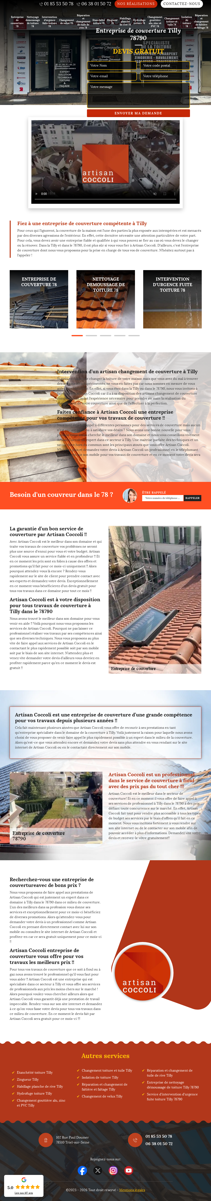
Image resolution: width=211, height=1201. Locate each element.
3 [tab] (105, 335)
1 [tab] (77, 335)
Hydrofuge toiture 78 (139, 21)
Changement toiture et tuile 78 (171, 21)
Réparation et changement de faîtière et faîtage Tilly (105, 1086)
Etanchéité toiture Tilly (35, 1072)
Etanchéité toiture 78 (99, 21)
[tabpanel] (39, 299)
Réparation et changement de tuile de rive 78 (83, 21)
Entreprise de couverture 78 (17, 21)
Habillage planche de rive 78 (125, 21)
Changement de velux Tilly (102, 1096)
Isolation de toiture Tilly (100, 1077)
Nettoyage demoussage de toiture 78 (33, 21)
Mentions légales (132, 1190)
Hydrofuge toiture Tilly (34, 1093)
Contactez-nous (181, 4)
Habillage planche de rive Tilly (40, 1086)
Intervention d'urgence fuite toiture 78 (49, 21)
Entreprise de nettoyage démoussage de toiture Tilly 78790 (173, 1084)
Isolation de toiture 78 (186, 21)
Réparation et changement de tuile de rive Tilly (170, 1073)
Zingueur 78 (112, 21)
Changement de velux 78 (66, 21)
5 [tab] (134, 335)
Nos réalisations (136, 4)
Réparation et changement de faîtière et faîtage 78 (201, 21)
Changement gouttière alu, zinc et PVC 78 (155, 21)
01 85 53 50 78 (158, 1136)
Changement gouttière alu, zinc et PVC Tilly (41, 1103)
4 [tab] (119, 335)
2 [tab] (91, 335)
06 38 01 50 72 (159, 1143)
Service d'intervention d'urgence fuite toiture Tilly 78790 (172, 1096)
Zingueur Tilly (28, 1079)
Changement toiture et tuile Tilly (107, 1070)
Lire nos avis (24, 1193)
